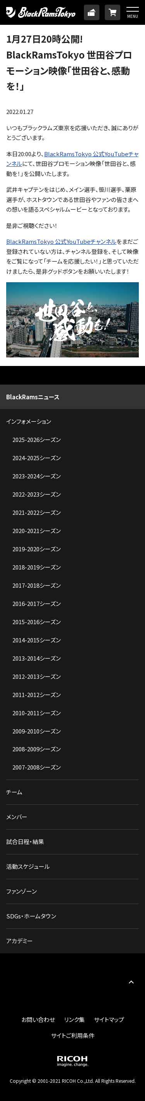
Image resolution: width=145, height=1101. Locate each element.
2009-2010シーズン (36, 731)
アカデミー (19, 941)
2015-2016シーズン (36, 622)
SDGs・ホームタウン (31, 916)
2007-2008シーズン (36, 767)
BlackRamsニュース (33, 397)
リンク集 (74, 1019)
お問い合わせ (38, 1019)
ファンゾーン (21, 891)
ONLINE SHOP (112, 12)
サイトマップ (109, 1019)
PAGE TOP (131, 982)
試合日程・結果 (25, 841)
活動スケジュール (28, 866)
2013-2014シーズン (36, 658)
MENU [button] (132, 16)
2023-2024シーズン (36, 476)
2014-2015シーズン (36, 640)
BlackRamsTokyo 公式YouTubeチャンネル (61, 241)
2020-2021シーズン (36, 530)
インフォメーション (28, 421)
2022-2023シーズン (36, 494)
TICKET (91, 12)
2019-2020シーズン (36, 549)
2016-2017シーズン (36, 603)
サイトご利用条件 (72, 1035)
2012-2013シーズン (36, 676)
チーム (14, 792)
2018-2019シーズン (36, 567)
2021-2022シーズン (36, 512)
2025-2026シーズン (36, 439)
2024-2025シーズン (36, 458)
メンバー (16, 817)
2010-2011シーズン (36, 713)
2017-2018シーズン (36, 585)
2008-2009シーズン (36, 749)
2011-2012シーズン (36, 694)
